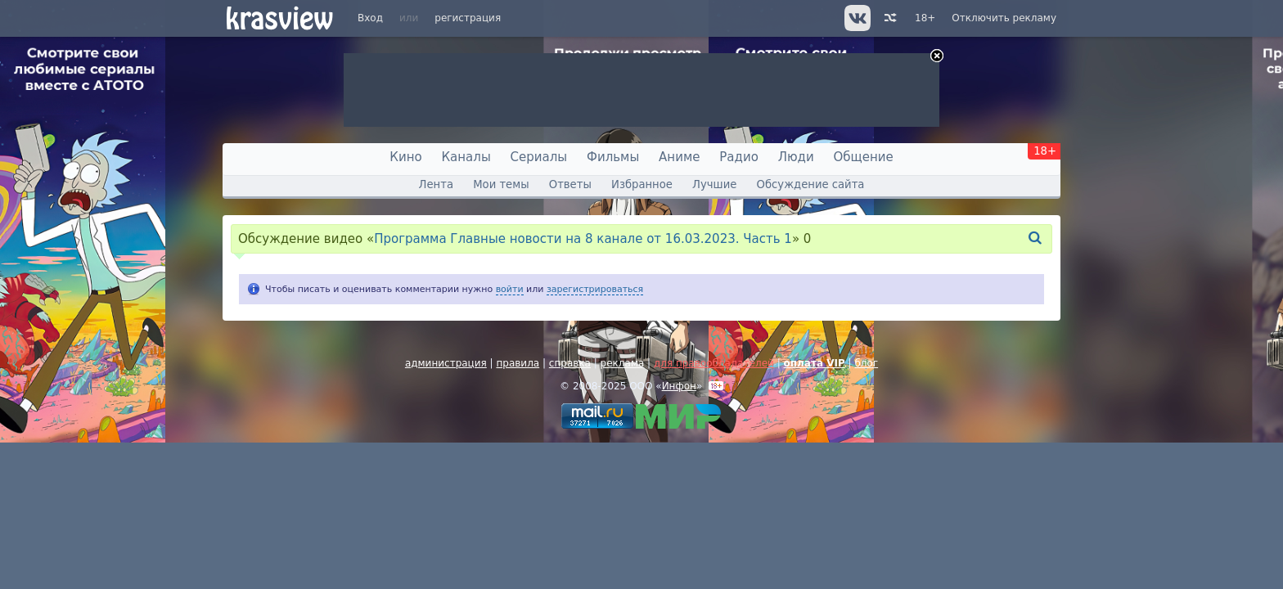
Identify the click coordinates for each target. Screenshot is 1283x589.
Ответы (570, 184)
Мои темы (501, 184)
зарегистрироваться (595, 289)
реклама (623, 363)
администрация (446, 363)
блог (866, 363)
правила (517, 363)
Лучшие (714, 184)
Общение (864, 157)
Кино (405, 157)
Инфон (679, 386)
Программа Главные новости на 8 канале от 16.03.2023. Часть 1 (583, 239)
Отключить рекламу (1004, 18)
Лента (436, 184)
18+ (925, 18)
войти (510, 289)
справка (570, 363)
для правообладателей (714, 363)
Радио (739, 157)
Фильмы (613, 157)
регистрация (467, 18)
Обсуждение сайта (811, 184)
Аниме (679, 157)
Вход (370, 18)
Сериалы (539, 157)
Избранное (642, 184)
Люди (796, 157)
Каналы (465, 157)
